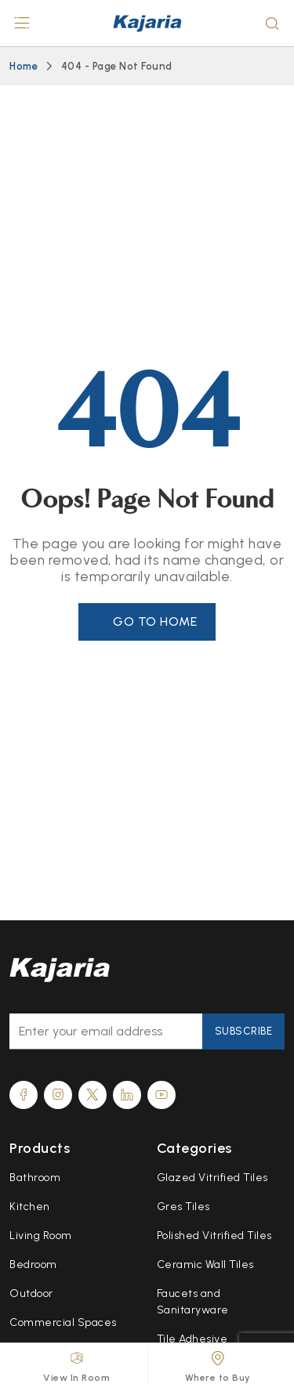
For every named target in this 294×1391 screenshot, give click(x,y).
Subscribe (244, 1031)
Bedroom (33, 1264)
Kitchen (29, 1206)
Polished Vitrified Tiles (214, 1235)
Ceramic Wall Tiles (205, 1264)
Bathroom (34, 1177)
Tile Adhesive (192, 1339)
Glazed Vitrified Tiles (212, 1177)
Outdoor (31, 1293)
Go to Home (155, 621)
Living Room (40, 1235)
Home (23, 66)
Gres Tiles (183, 1206)
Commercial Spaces (63, 1322)
